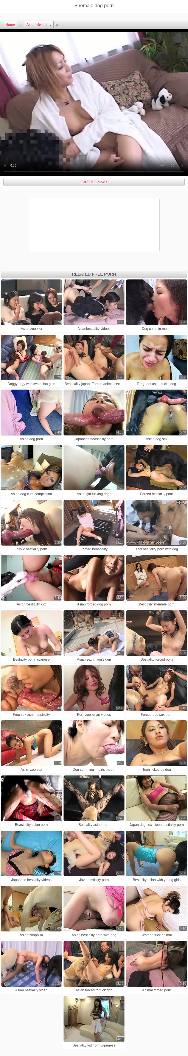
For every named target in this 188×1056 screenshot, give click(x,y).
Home (10, 24)
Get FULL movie (94, 182)
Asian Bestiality (38, 24)
